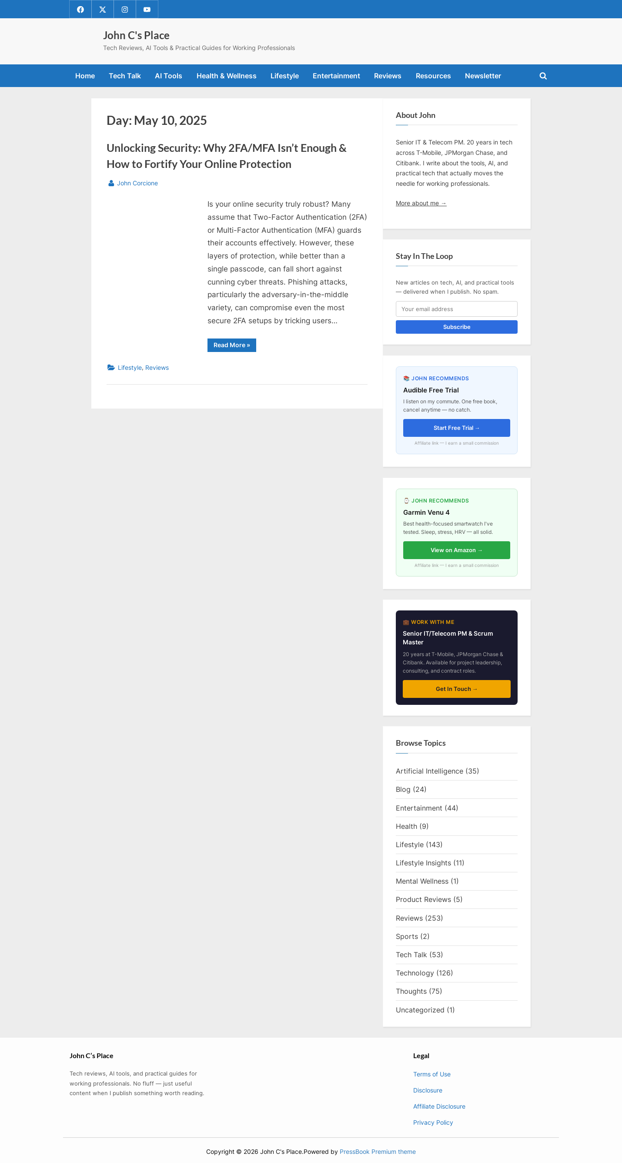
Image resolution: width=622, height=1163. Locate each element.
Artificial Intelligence (429, 771)
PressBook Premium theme (378, 1151)
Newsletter (483, 75)
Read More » (235, 346)
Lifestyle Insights (423, 862)
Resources (433, 75)
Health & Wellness (227, 75)
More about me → (421, 203)
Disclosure (427, 1090)
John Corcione (137, 182)
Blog (403, 789)
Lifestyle (285, 75)
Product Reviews (423, 899)
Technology (415, 973)
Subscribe (457, 327)
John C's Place (136, 35)
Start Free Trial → (457, 427)
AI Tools (168, 75)
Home (85, 75)
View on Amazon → (457, 549)
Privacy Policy (433, 1122)
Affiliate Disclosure (439, 1106)
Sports (407, 936)
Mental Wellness (422, 881)
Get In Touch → (457, 688)
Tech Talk (125, 75)
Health (406, 826)
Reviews (387, 75)
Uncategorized (420, 1009)
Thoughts (411, 991)
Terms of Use (432, 1074)
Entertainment (336, 75)
